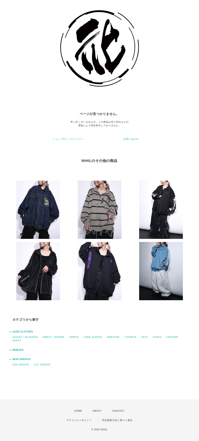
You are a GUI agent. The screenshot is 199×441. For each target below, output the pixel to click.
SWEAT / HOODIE (54, 337)
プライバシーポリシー (79, 420)
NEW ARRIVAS (21, 359)
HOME (78, 411)
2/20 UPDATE (20, 364)
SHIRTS (74, 337)
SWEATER (113, 337)
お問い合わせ (131, 139)
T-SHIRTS (130, 337)
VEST (144, 337)
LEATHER (172, 337)
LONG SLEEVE (93, 337)
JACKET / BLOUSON (25, 337)
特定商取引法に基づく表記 (117, 420)
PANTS (16, 340)
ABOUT (97, 411)
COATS (157, 337)
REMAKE (18, 350)
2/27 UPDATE (42, 364)
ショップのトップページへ (68, 139)
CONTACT (118, 411)
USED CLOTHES (22, 331)
